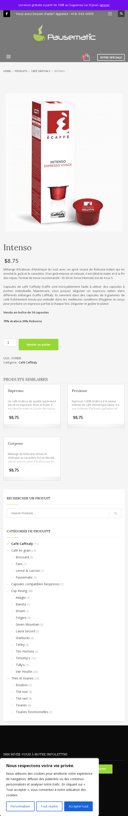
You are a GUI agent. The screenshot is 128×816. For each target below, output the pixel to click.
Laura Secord (25, 631)
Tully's (20, 665)
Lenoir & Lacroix (28, 570)
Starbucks (23, 638)
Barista (21, 604)
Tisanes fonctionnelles (32, 712)
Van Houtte (24, 671)
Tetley (20, 644)
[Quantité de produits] (9, 342)
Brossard (22, 557)
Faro (19, 564)
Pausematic (24, 577)
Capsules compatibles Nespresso (35, 584)
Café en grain (21, 550)
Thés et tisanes (22, 678)
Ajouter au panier (38, 344)
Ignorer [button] (105, 5)
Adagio (21, 597)
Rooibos (22, 685)
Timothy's (23, 658)
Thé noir (22, 692)
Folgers (21, 618)
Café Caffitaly (28, 362)
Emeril (20, 611)
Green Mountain (27, 624)
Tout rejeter (49, 806)
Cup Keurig (19, 591)
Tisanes (21, 705)
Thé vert (22, 698)
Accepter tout (78, 806)
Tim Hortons (25, 651)
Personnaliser (20, 806)
